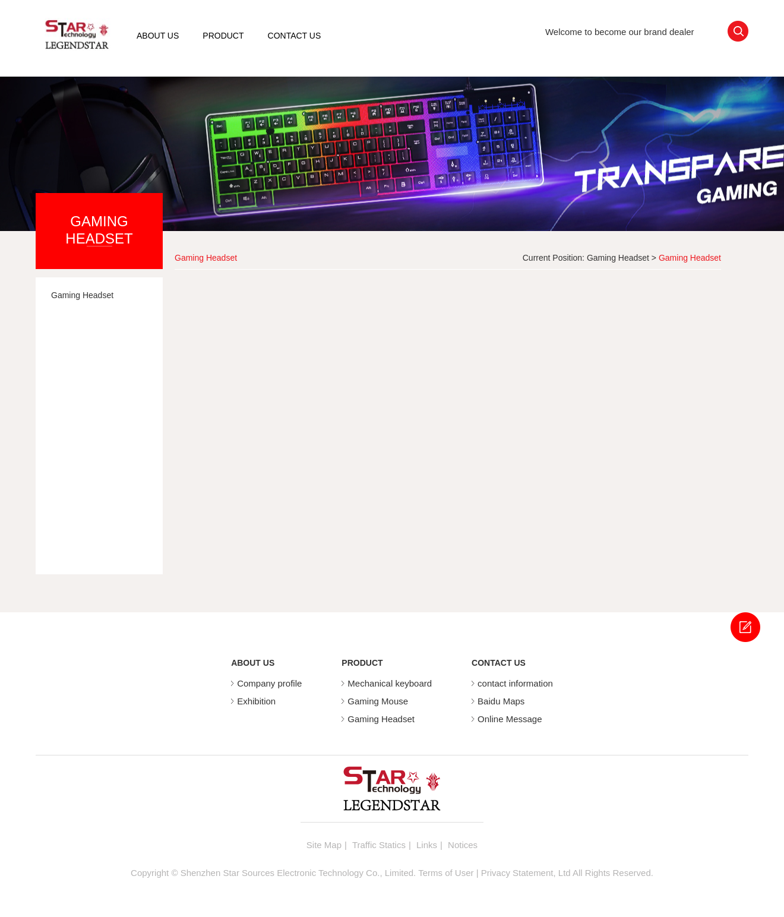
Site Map (324, 845)
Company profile (269, 683)
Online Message (510, 719)
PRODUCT (223, 35)
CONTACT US (294, 35)
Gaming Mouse (377, 701)
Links (426, 845)
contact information (515, 683)
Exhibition (256, 701)
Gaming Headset (618, 258)
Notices (463, 845)
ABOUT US (158, 35)
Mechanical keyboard (389, 683)
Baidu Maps (501, 701)
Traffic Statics (379, 845)
